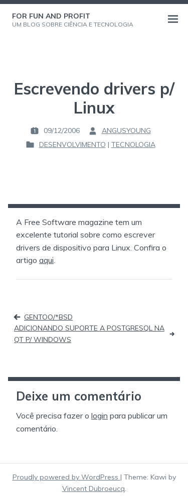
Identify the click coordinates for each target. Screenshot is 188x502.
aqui (46, 260)
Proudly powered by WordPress (66, 477)
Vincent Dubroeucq (93, 488)
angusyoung (126, 130)
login (99, 415)
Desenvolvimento (72, 144)
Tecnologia (133, 144)
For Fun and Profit (51, 16)
